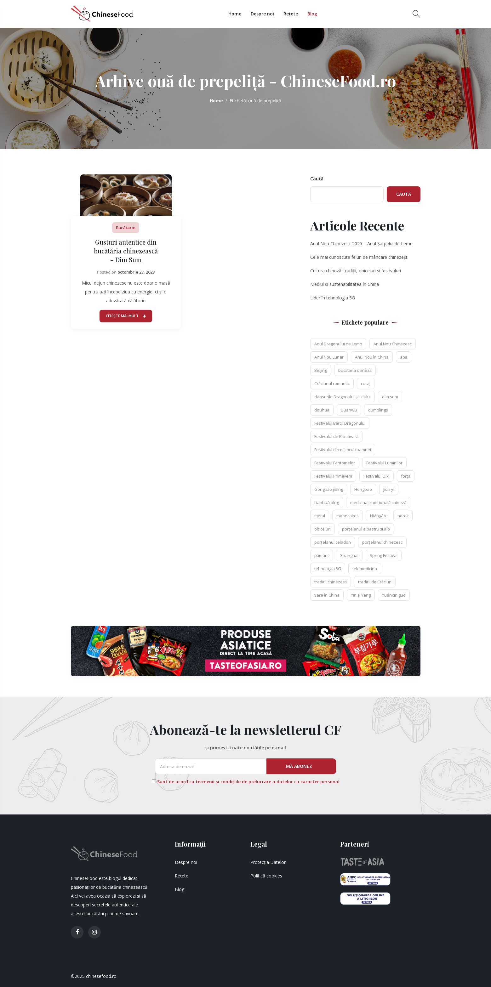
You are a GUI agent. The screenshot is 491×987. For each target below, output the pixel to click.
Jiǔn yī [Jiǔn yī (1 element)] (388, 489)
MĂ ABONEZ (299, 766)
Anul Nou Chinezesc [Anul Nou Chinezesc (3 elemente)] (393, 344)
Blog (313, 14)
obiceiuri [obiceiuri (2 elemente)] (322, 529)
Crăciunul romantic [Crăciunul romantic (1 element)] (332, 383)
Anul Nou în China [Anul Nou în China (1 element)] (372, 357)
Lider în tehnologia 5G (332, 298)
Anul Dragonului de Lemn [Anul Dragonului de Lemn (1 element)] (338, 344)
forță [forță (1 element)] (405, 476)
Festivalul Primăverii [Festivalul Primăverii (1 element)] (333, 476)
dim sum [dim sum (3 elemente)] (390, 397)
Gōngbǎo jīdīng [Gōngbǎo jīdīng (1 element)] (328, 489)
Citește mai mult (126, 316)
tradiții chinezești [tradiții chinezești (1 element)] (330, 582)
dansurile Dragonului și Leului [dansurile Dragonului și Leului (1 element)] (342, 397)
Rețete (291, 14)
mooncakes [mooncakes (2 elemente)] (347, 516)
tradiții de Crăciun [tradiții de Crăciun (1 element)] (374, 582)
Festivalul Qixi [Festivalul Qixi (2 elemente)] (376, 476)
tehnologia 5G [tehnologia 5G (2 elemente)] (327, 568)
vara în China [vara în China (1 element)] (327, 595)
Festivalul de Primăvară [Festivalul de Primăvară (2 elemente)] (336, 436)
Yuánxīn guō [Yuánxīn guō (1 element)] (394, 595)
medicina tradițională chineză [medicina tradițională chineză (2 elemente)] (378, 502)
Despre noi (263, 14)
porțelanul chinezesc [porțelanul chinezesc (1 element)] (382, 542)
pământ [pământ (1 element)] (321, 555)
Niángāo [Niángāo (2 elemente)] (378, 516)
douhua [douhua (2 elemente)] (321, 410)
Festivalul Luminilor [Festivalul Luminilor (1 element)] (384, 463)
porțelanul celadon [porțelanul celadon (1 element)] (332, 542)
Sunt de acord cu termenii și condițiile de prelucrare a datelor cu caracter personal (248, 782)
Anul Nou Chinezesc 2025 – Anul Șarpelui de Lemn (361, 244)
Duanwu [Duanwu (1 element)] (349, 410)
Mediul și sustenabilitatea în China (344, 284)
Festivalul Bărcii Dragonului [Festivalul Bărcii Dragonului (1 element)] (339, 423)
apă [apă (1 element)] (403, 357)
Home (235, 14)
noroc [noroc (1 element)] (402, 516)
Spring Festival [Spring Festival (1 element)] (383, 555)
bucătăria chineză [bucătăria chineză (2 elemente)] (355, 370)
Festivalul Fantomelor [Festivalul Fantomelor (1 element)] (334, 463)
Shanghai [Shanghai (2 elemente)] (349, 555)
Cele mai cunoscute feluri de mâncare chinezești (359, 257)
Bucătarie (125, 227)
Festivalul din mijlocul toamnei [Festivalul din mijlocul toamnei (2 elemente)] (342, 449)
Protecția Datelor (268, 862)
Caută (316, 179)
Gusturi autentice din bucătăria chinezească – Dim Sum (126, 251)
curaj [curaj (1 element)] (365, 383)
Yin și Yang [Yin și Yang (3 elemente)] (361, 595)
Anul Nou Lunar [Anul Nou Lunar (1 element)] (329, 357)
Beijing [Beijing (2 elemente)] (320, 370)
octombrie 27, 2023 (136, 272)
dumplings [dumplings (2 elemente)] (378, 410)
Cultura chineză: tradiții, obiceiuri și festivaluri (355, 271)
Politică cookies (266, 876)
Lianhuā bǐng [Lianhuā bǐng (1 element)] (326, 502)
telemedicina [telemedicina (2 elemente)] (364, 568)
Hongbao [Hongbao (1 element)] (363, 489)
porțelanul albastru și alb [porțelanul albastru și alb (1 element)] (366, 529)
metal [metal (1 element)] (319, 516)
